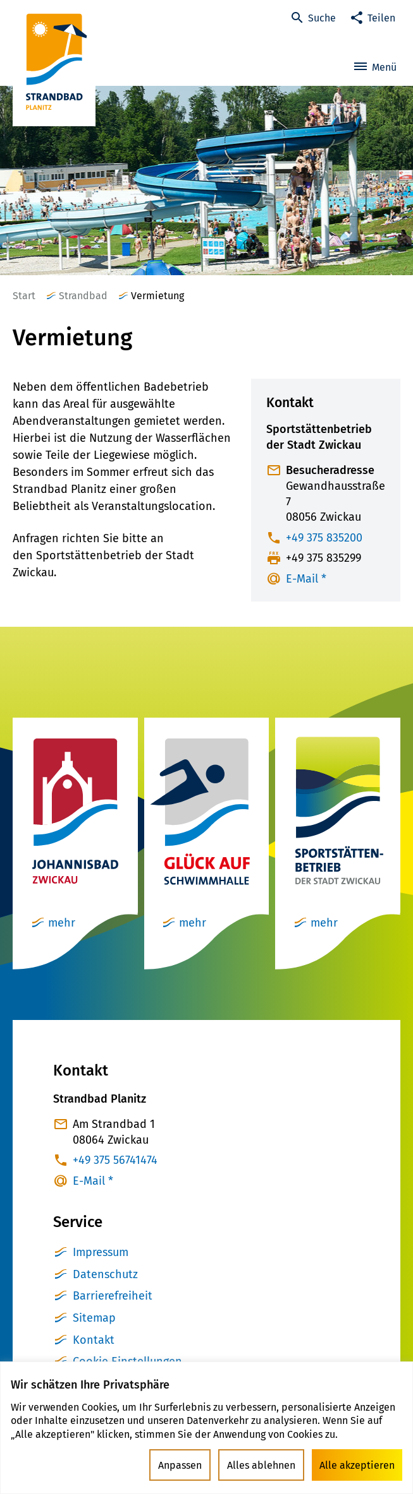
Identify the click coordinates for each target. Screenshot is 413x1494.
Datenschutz (105, 1274)
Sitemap (94, 1318)
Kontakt (93, 1340)
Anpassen (180, 1465)
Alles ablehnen (261, 1465)
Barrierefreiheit (112, 1296)
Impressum (100, 1252)
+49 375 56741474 (115, 1160)
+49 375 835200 (324, 538)
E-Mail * (306, 579)
